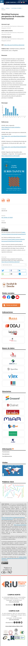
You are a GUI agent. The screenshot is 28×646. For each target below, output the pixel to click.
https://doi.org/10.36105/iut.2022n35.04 (14, 45)
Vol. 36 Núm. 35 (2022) (16, 8)
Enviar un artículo (11, 305)
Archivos (8, 8)
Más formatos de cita (7, 265)
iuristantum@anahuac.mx (7, 519)
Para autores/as (5, 454)
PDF (3, 200)
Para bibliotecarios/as (7, 456)
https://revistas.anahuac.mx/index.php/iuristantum (13, 517)
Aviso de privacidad (14, 602)
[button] (5, 270)
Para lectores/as (5, 451)
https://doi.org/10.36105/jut (20, 525)
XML (8, 200)
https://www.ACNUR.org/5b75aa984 (10, 155)
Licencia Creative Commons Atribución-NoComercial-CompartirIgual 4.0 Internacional (14, 558)
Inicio (2, 8)
